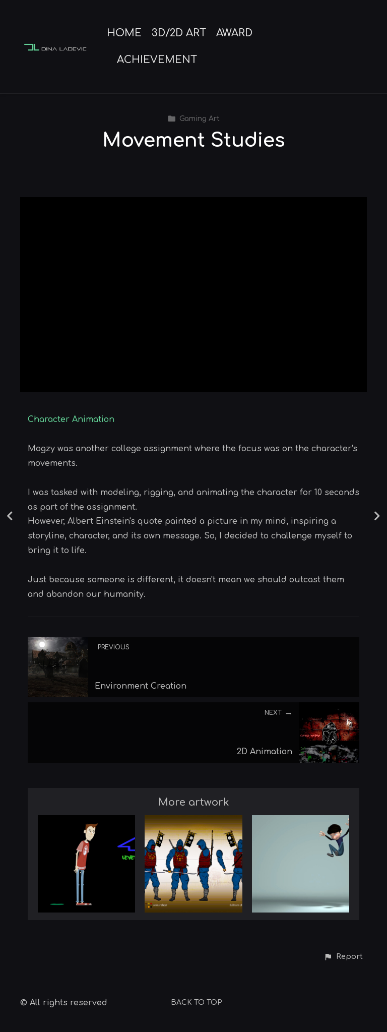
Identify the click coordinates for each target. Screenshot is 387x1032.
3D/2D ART (179, 33)
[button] (343, 956)
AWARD (234, 33)
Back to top (196, 1002)
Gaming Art (193, 119)
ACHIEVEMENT (157, 60)
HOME (124, 33)
